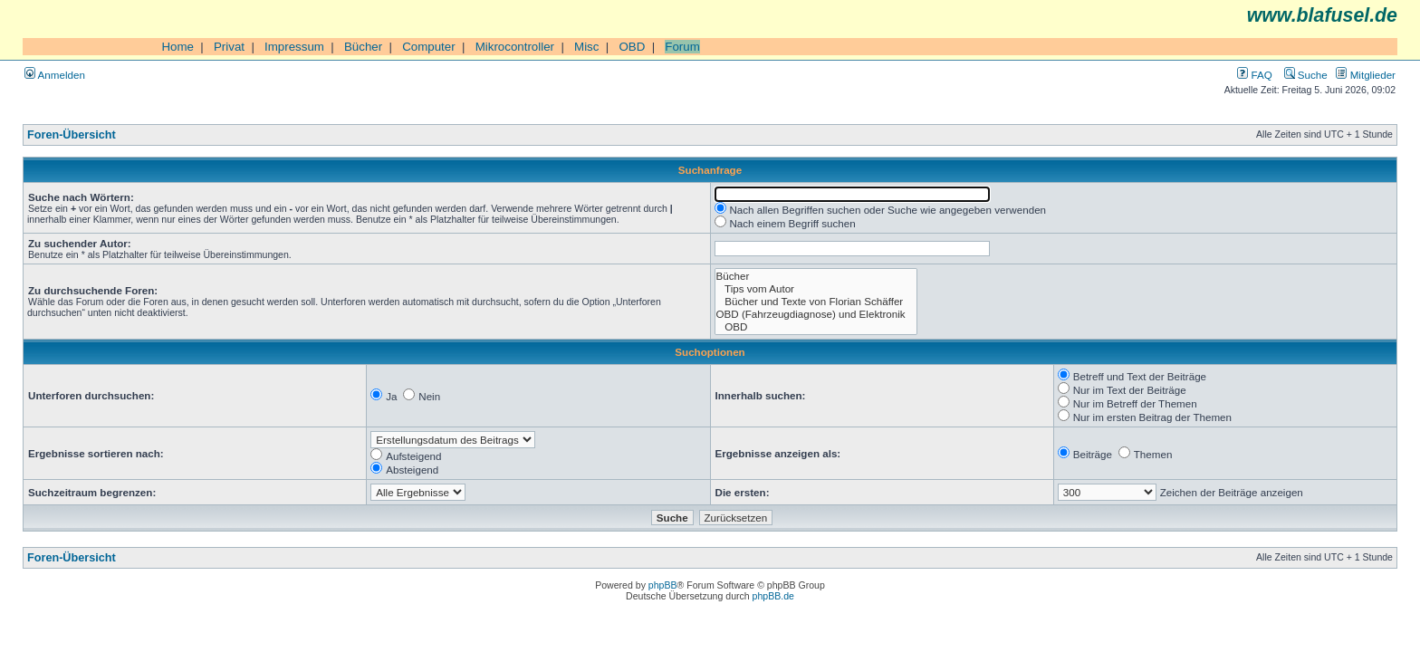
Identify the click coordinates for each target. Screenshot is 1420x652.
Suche (1306, 75)
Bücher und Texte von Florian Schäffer (816, 301)
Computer (429, 46)
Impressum (294, 46)
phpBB (662, 585)
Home (177, 46)
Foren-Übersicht (71, 135)
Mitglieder (1366, 75)
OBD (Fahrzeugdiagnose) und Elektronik (816, 314)
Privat (229, 46)
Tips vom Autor (816, 289)
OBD (632, 46)
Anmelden (54, 75)
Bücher (363, 46)
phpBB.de (773, 595)
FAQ (1254, 75)
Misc (586, 46)
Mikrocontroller (514, 46)
